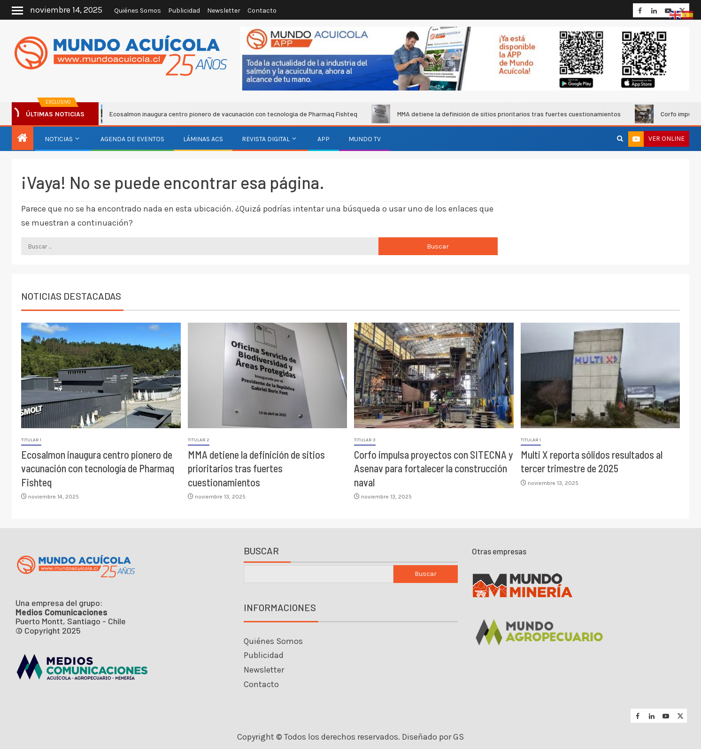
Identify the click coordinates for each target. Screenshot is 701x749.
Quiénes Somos (137, 11)
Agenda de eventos (132, 139)
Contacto (262, 11)
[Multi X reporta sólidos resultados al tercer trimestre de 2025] (600, 375)
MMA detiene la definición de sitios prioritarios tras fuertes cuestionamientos (501, 114)
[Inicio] (22, 138)
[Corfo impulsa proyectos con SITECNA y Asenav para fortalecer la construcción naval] (434, 375)
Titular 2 (198, 440)
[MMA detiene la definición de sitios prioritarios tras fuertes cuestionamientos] (267, 375)
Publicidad (184, 11)
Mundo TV (364, 139)
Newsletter (223, 11)
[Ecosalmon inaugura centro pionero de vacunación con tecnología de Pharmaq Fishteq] (101, 375)
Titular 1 (31, 440)
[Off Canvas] (17, 11)
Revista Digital (266, 139)
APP (323, 139)
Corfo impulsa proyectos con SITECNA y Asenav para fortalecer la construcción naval (433, 468)
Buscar (261, 550)
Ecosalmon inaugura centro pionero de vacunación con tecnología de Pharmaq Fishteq (226, 114)
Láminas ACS (203, 139)
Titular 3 (365, 440)
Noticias (59, 139)
